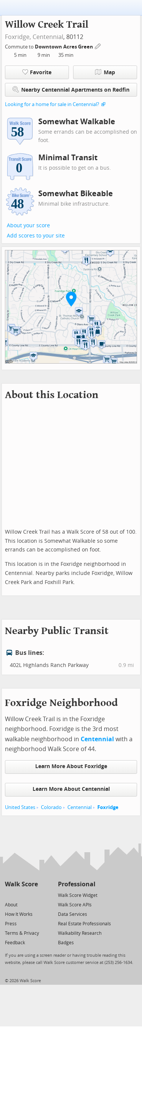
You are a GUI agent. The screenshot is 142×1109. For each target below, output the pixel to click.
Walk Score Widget (77, 895)
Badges (66, 942)
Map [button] (105, 72)
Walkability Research (79, 933)
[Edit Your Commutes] (98, 45)
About (11, 905)
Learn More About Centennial (71, 789)
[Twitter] (9, 894)
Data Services (72, 914)
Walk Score (21, 884)
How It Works (19, 914)
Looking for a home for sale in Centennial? (52, 104)
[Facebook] (21, 894)
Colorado (51, 807)
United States (20, 807)
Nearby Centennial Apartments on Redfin (71, 89)
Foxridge (108, 807)
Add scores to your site (36, 236)
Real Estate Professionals (84, 923)
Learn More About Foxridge (71, 766)
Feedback (15, 942)
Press (11, 923)
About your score (28, 225)
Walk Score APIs (75, 905)
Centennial (48, 37)
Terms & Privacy (22, 933)
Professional (76, 884)
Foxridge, (18, 37)
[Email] (32, 894)
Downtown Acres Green (64, 47)
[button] (71, 299)
